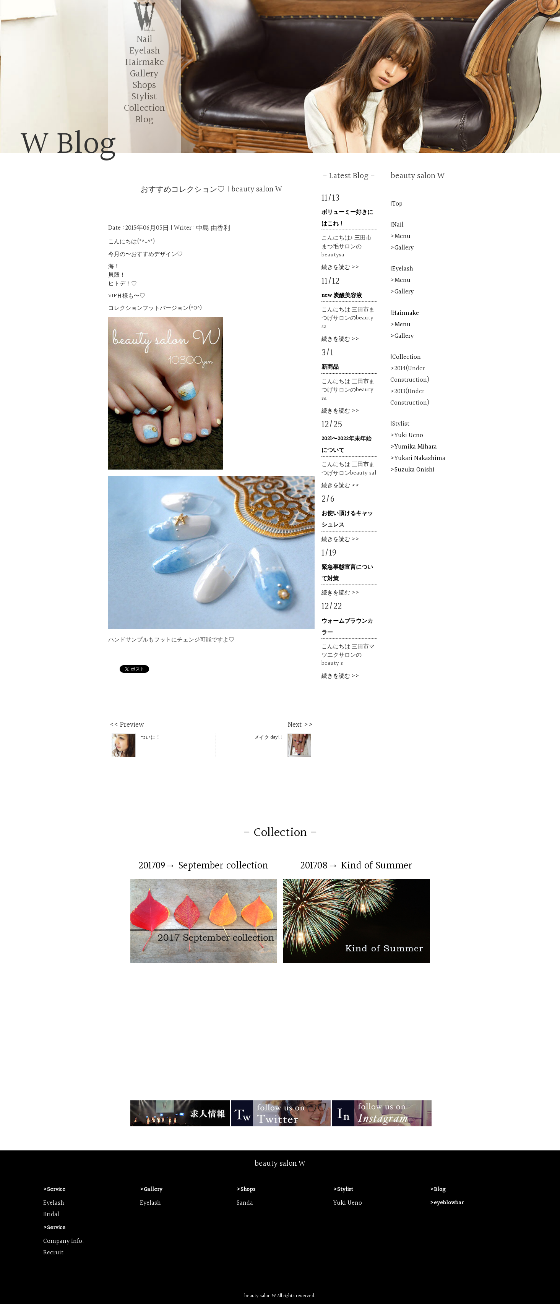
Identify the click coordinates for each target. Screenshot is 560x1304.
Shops (144, 85)
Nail (144, 39)
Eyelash (144, 51)
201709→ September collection (203, 866)
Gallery (144, 73)
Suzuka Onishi (414, 470)
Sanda (245, 1203)
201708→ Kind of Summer (356, 866)
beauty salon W (280, 1164)
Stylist (144, 96)
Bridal (51, 1215)
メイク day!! (282, 745)
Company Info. (63, 1241)
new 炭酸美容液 (341, 295)
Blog (144, 119)
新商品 (330, 367)
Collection (144, 108)
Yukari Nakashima (419, 458)
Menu (402, 236)
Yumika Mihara (415, 447)
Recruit (53, 1253)
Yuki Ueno (408, 436)
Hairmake (144, 62)
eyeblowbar (449, 1203)
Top (397, 204)
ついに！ (136, 745)
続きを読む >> (340, 267)
